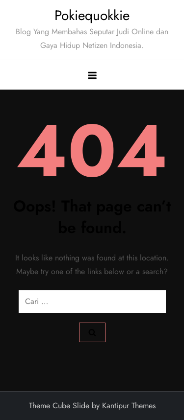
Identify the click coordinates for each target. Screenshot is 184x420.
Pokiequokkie (92, 15)
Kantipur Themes (129, 405)
